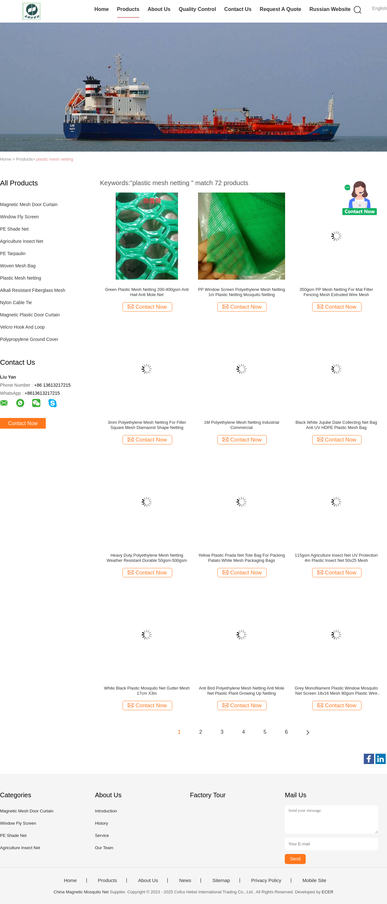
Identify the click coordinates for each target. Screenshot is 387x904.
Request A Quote (280, 9)
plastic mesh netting (54, 159)
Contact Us (237, 9)
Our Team (104, 847)
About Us (159, 9)
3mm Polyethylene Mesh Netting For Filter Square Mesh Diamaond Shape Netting (147, 425)
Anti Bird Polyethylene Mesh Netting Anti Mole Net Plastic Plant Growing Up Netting (241, 691)
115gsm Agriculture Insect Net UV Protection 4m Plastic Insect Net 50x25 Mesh (336, 558)
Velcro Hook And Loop (22, 327)
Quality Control (197, 9)
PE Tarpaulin (12, 253)
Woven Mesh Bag (17, 265)
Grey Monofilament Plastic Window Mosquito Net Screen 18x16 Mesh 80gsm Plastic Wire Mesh (336, 691)
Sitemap (221, 880)
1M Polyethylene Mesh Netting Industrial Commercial (241, 425)
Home (101, 9)
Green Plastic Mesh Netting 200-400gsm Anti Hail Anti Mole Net (147, 292)
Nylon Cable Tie (16, 302)
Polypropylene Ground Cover (29, 339)
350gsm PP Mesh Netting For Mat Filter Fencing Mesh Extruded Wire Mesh (336, 292)
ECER (327, 891)
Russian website (330, 9)
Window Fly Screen (19, 216)
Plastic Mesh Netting (20, 278)
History (101, 823)
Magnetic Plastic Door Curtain (30, 314)
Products (128, 9)
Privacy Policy (266, 880)
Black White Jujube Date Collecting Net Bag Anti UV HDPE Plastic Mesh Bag (336, 425)
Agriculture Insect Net (21, 241)
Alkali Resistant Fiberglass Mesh (32, 290)
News (185, 880)
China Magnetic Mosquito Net (81, 891)
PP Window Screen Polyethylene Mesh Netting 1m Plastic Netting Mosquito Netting (241, 292)
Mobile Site (314, 880)
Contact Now (23, 423)
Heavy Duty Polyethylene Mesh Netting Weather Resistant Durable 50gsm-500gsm (147, 558)
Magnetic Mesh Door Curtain (28, 204)
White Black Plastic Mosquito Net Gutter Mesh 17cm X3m (147, 691)
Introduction (106, 811)
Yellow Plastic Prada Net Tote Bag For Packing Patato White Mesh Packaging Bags (241, 558)
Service (102, 835)
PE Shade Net (14, 229)
